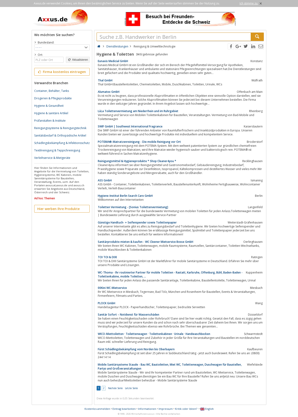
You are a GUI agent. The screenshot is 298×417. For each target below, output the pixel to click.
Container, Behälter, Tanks (51, 91)
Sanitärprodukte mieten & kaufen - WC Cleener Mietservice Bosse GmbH (145, 242)
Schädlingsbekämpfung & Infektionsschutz (62, 143)
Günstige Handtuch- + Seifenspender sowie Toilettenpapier (137, 222)
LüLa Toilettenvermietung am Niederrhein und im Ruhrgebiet (138, 111)
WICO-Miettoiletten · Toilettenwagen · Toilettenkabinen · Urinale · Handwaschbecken (154, 334)
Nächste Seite (115, 388)
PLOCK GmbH (106, 303)
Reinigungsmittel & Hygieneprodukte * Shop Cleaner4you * (137, 161)
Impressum (166, 408)
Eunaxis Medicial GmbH (113, 61)
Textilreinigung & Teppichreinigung (57, 150)
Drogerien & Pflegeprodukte (53, 98)
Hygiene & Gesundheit (49, 106)
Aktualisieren (78, 59)
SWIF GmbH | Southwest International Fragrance (130, 126)
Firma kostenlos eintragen (61, 72)
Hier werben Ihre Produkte (58, 209)
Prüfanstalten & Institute (50, 121)
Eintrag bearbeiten (124, 408)
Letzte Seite (131, 388)
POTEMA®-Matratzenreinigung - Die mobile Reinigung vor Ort (139, 142)
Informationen (147, 408)
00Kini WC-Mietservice (112, 288)
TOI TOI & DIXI (107, 257)
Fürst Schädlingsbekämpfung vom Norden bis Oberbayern (136, 349)
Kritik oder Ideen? (186, 408)
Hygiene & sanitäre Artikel (51, 113)
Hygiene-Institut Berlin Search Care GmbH (125, 196)
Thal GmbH (105, 80)
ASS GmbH (105, 180)
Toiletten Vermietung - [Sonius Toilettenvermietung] (133, 207)
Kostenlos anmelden (97, 408)
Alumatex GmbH (108, 92)
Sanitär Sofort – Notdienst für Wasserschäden (128, 315)
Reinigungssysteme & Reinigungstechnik (60, 128)
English (207, 408)
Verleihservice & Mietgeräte (52, 158)
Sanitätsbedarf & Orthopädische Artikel (60, 135)
